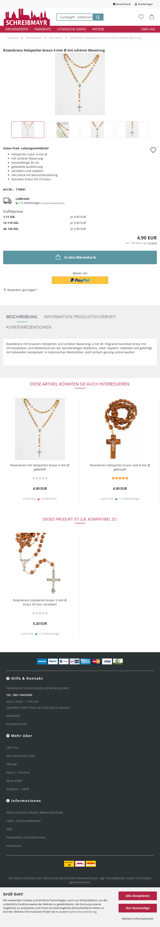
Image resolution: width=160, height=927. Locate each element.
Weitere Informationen (138, 919)
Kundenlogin (144, 4)
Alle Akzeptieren (138, 896)
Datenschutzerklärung (82, 911)
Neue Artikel (14, 781)
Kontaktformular (16, 724)
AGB (9, 829)
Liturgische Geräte (71, 29)
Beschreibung (22, 316)
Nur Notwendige (138, 908)
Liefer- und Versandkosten (23, 821)
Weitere (98, 29)
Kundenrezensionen (28, 327)
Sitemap (11, 764)
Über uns (148, 29)
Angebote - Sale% (17, 789)
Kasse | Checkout (18, 772)
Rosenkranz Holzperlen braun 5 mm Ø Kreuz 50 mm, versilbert (40, 602)
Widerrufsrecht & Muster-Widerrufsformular (34, 812)
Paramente (42, 29)
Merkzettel (13, 716)
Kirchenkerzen (16, 29)
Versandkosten (115, 878)
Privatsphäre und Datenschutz (25, 837)
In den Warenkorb (75, 257)
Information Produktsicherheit (80, 316)
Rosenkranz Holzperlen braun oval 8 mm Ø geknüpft (120, 467)
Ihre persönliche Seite (20, 756)
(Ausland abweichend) (52, 203)
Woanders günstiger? (22, 290)
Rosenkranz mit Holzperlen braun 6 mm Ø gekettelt (39, 467)
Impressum (13, 846)
